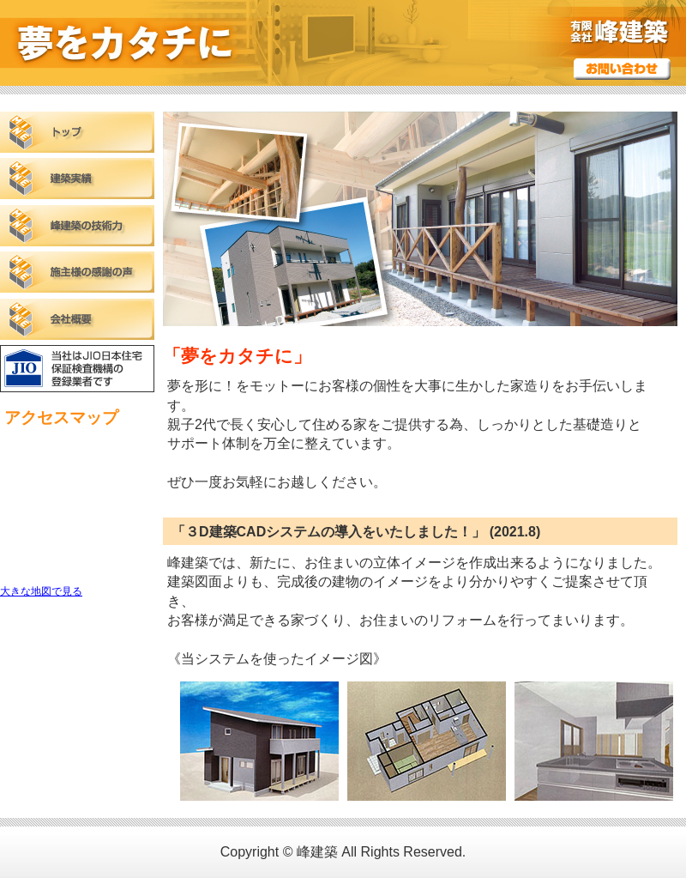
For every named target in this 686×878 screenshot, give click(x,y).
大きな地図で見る (41, 591)
